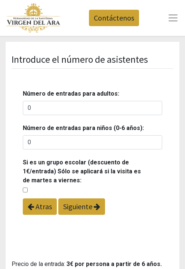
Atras (40, 206)
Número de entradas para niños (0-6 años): (83, 128)
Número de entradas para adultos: (71, 93)
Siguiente (81, 206)
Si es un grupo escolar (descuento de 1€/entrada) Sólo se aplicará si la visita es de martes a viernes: (82, 171)
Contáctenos (114, 17)
